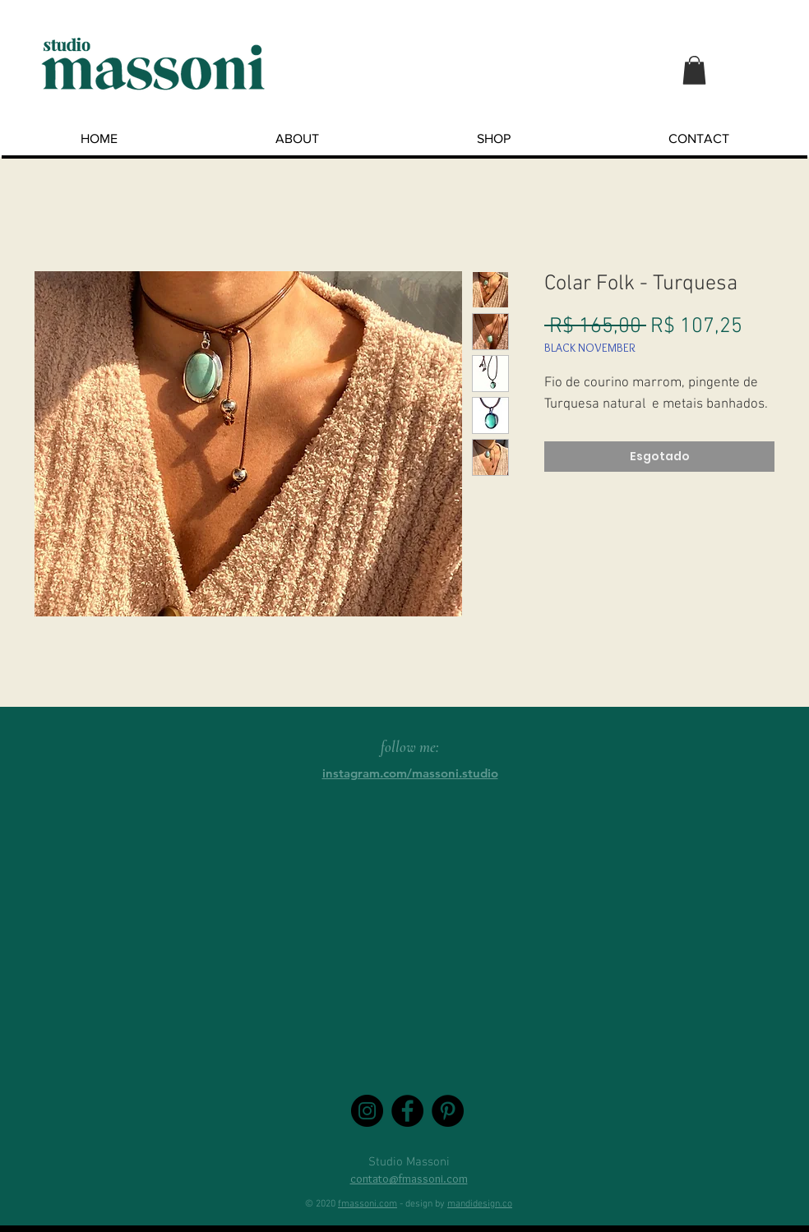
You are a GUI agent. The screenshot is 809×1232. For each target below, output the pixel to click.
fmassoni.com (367, 1204)
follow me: (410, 746)
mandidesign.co (479, 1204)
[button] (694, 70)
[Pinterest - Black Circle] (448, 1111)
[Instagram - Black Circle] (367, 1111)
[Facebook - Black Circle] (407, 1111)
